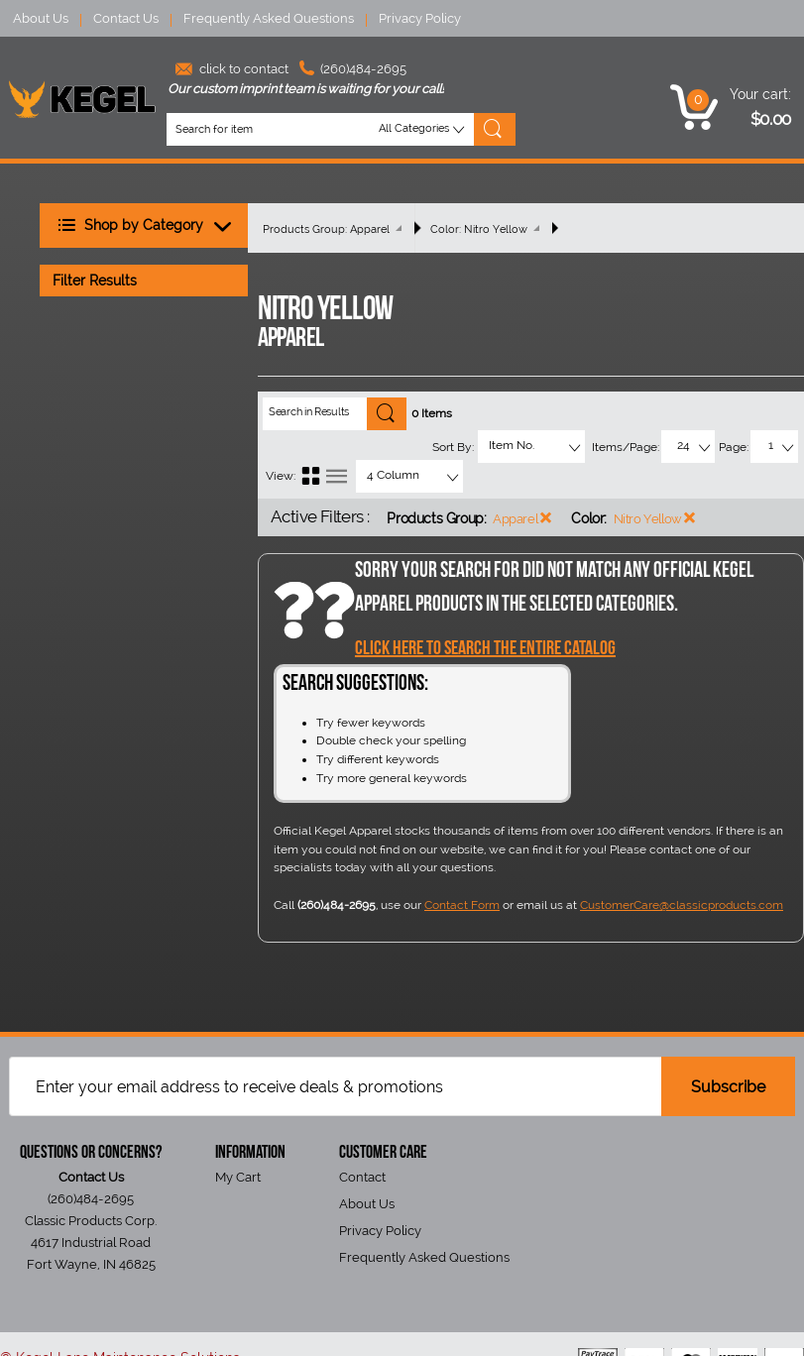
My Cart (238, 1177)
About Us (40, 18)
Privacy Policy (420, 18)
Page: (733, 447)
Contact (362, 1177)
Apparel (515, 518)
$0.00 (771, 119)
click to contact (231, 68)
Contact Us (126, 18)
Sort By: (453, 447)
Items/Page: (625, 447)
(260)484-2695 (352, 68)
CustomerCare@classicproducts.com (681, 905)
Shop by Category (149, 226)
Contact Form (462, 905)
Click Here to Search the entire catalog (485, 648)
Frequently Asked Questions (268, 18)
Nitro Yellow (648, 518)
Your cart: (760, 94)
